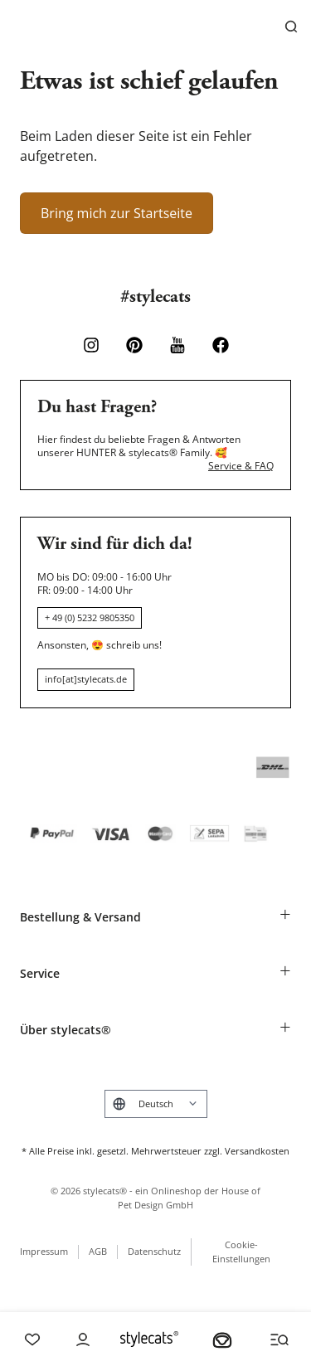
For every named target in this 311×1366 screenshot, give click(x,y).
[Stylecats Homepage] (149, 1339)
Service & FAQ (241, 466)
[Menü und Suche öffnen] (279, 1339)
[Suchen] (291, 26)
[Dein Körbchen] (222, 1339)
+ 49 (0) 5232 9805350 (89, 617)
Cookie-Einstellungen (241, 1251)
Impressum (44, 1251)
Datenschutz (154, 1251)
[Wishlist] (32, 1339)
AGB (98, 1251)
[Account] (83, 1339)
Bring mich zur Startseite (116, 213)
